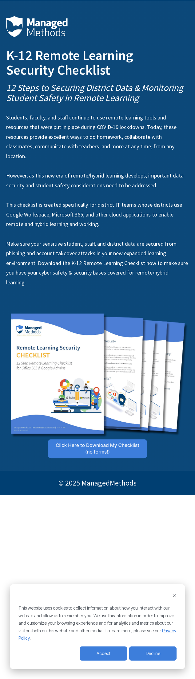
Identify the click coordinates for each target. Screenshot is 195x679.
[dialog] (97, 626)
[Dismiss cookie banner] (174, 596)
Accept (103, 653)
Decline (153, 653)
